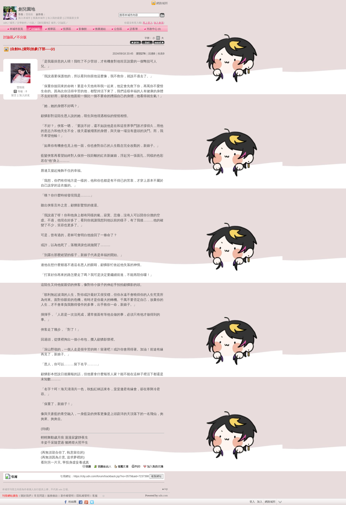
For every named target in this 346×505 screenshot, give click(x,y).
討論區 (34, 28)
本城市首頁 (15, 28)
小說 (31, 22)
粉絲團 (72, 501)
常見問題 (39, 495)
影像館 (81, 28)
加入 (259, 501)
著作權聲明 (67, 495)
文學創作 (22, 22)
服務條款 (52, 495)
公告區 (116, 28)
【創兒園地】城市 (46, 22)
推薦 (161, 53)
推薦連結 (99, 28)
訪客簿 (132, 28)
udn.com (163, 495)
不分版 (21, 37)
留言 (14, 95)
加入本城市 (24, 18)
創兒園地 (26, 9)
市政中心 (152, 28)
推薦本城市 (39, 18)
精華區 (50, 28)
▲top (165, 488)
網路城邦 (162, 3)
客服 (95, 495)
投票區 (65, 28)
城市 (12, 22)
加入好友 (24, 95)
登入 (252, 501)
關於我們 (26, 495)
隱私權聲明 (83, 495)
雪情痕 (29, 14)
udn (5, 22)
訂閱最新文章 (71, 18)
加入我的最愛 (54, 18)
